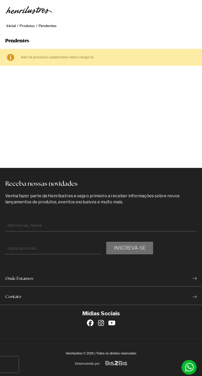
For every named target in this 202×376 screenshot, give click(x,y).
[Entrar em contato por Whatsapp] (189, 367)
